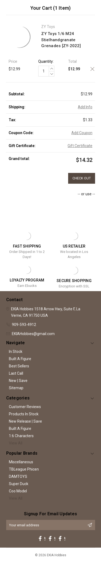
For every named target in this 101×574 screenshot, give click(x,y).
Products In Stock (24, 414)
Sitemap (16, 388)
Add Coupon (81, 133)
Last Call (16, 373)
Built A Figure (20, 359)
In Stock (15, 351)
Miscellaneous (21, 462)
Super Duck (18, 484)
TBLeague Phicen (24, 469)
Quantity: (46, 61)
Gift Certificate (80, 146)
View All (15, 443)
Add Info (85, 107)
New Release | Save (25, 421)
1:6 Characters (21, 436)
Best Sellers (19, 366)
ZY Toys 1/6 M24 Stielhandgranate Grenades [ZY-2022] (61, 39)
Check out (81, 178)
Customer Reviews (25, 407)
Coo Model (18, 491)
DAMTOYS (18, 476)
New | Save (18, 380)
